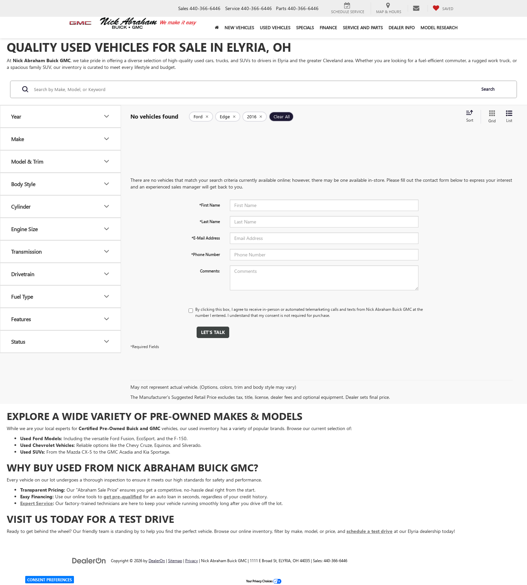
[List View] (509, 117)
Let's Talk (213, 332)
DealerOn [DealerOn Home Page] (157, 560)
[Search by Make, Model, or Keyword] (254, 89)
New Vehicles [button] (239, 27)
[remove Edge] (227, 117)
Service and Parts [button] (363, 27)
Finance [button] (328, 27)
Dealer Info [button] (402, 27)
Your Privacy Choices (263, 581)
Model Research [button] (438, 27)
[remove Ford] (201, 117)
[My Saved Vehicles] (443, 8)
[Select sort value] (471, 116)
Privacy (191, 560)
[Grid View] (491, 117)
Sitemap (175, 560)
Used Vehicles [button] (275, 27)
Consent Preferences (49, 579)
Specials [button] (305, 27)
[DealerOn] (89, 560)
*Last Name (210, 221)
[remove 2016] (254, 117)
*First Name (209, 205)
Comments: (210, 271)
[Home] (216, 27)
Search (487, 89)
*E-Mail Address (206, 238)
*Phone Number (205, 254)
